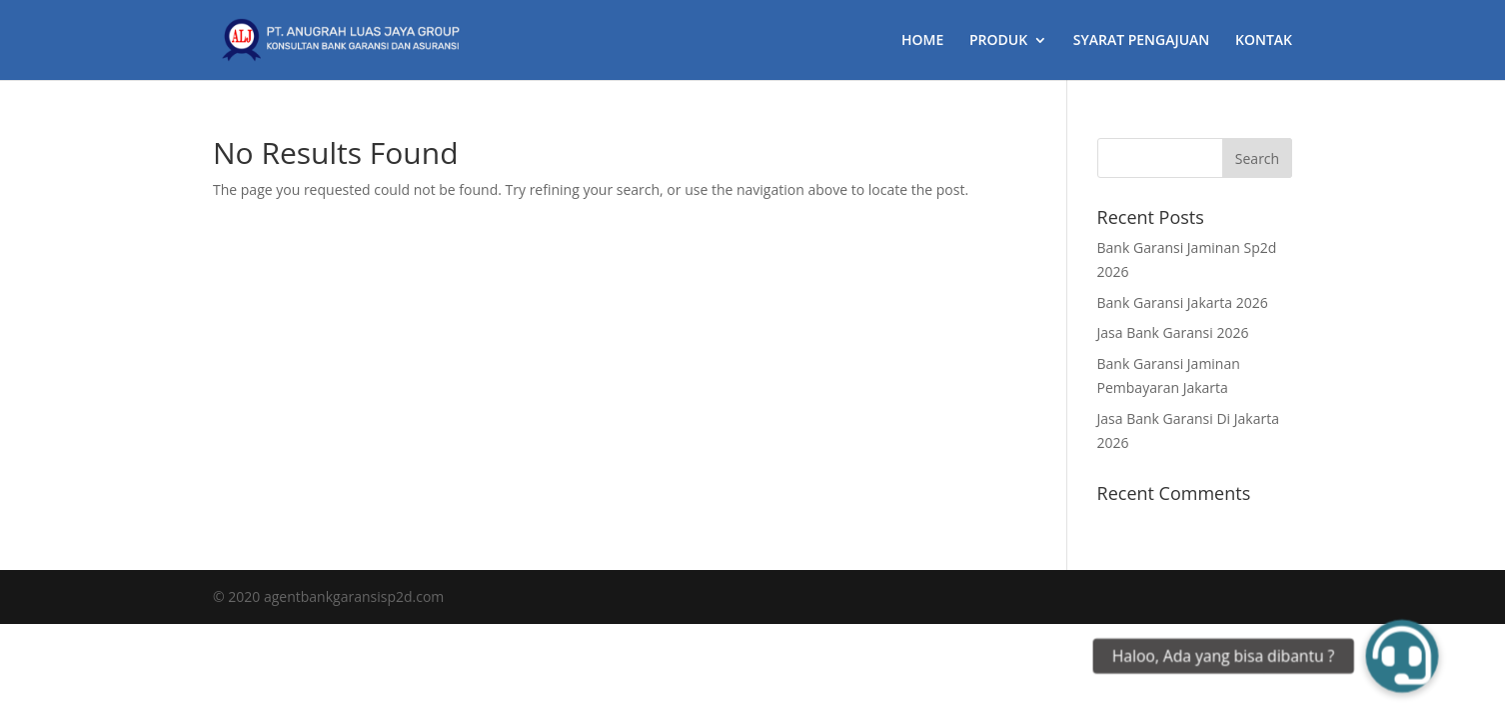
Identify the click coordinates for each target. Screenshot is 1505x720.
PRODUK (998, 41)
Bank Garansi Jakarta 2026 (1182, 302)
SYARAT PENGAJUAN (1141, 41)
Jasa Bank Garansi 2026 (1173, 332)
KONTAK (1263, 41)
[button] (1402, 656)
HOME (922, 41)
